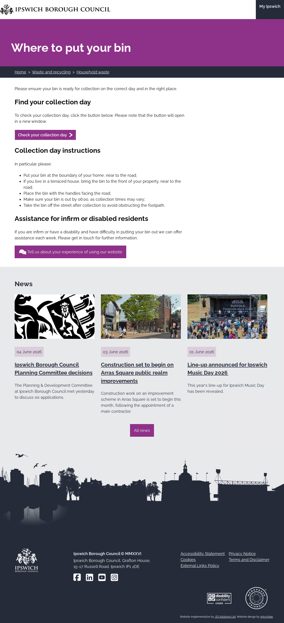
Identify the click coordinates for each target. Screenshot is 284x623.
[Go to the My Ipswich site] (270, 9)
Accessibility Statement (203, 553)
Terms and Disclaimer (249, 559)
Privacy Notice (242, 553)
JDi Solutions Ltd (225, 616)
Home (20, 72)
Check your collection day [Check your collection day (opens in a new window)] (42, 135)
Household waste (93, 72)
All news (142, 430)
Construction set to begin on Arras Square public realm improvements (137, 372)
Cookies (188, 559)
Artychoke (266, 616)
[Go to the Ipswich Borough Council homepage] (55, 9)
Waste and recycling (51, 72)
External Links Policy (200, 565)
